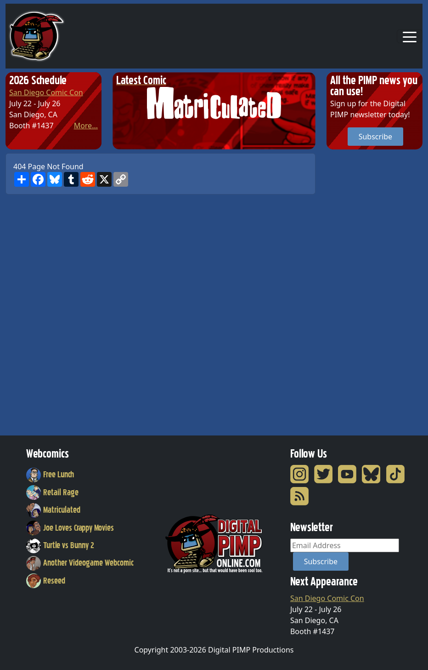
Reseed (45, 581)
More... (86, 125)
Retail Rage (52, 492)
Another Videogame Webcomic (80, 563)
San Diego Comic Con (46, 92)
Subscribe (375, 137)
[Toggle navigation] (409, 36)
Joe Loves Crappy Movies (70, 528)
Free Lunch (50, 475)
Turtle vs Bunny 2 (60, 545)
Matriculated (53, 510)
